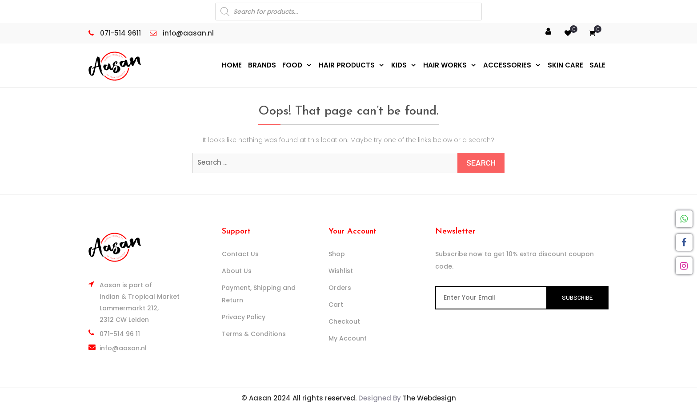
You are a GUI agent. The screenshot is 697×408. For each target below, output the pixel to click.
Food (292, 65)
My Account (347, 338)
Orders (339, 287)
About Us (237, 270)
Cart (335, 304)
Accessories (507, 65)
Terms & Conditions (254, 333)
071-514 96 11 (120, 333)
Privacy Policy (243, 317)
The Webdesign (429, 398)
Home (232, 65)
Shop (336, 254)
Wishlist (340, 270)
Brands (262, 65)
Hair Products (347, 65)
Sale (597, 65)
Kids (399, 65)
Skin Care (565, 65)
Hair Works (445, 65)
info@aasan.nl (123, 348)
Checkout (344, 321)
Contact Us (240, 254)
